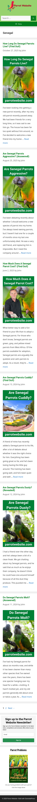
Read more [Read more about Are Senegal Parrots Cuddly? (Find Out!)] (18, 476)
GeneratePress (30, 798)
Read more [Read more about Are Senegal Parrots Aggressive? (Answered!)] (26, 253)
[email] (18, 735)
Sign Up (18, 740)
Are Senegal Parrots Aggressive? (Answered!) (16, 155)
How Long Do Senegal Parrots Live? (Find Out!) (18, 45)
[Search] (33, 18)
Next (11, 708)
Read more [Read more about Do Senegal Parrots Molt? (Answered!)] (27, 696)
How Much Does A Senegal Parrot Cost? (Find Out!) (17, 265)
